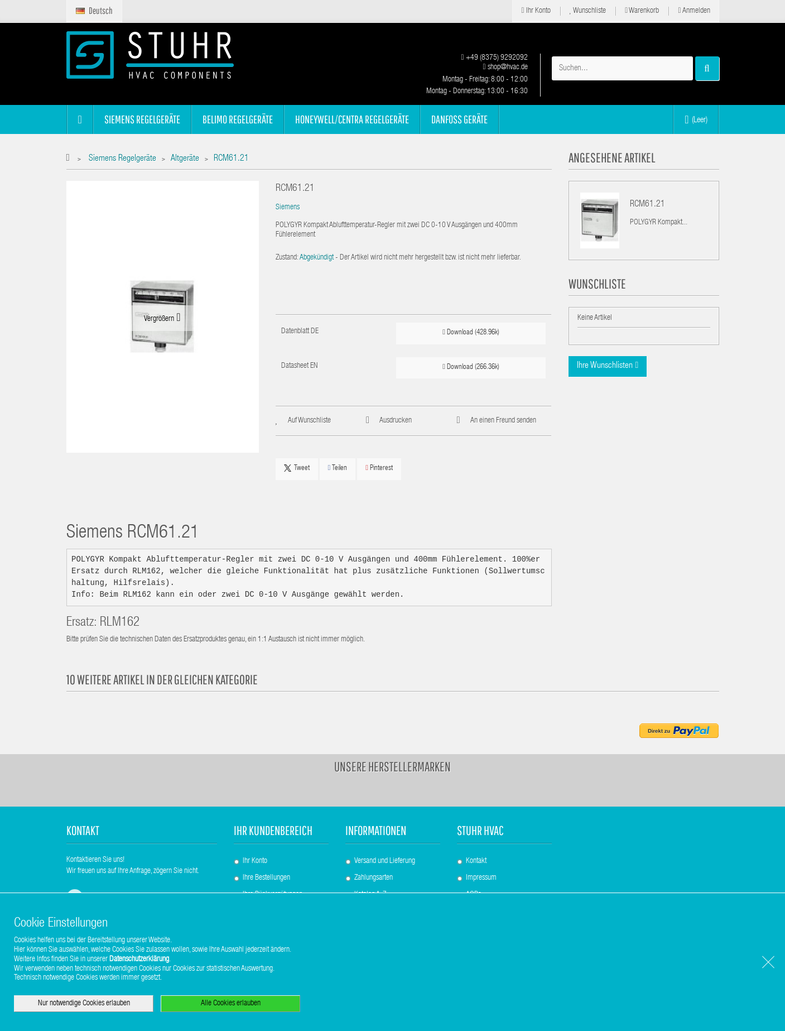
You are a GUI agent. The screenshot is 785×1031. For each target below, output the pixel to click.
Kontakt (476, 861)
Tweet (297, 468)
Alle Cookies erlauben (231, 1004)
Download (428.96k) (470, 332)
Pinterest (379, 468)
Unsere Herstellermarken (392, 766)
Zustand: (287, 258)
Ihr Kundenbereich (273, 830)
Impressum (481, 878)
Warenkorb (642, 11)
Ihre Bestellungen (266, 878)
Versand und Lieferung (384, 861)
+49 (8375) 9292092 (494, 58)
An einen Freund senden (503, 421)
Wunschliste (588, 11)
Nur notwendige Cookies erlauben (84, 1004)
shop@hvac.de (505, 67)
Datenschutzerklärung (139, 959)
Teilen (338, 468)
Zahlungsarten (373, 878)
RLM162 (119, 623)
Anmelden (694, 11)
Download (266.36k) (470, 367)
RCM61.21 (647, 204)
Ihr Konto (535, 11)
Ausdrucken (395, 421)
